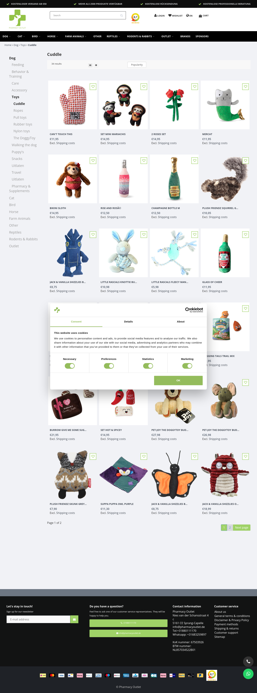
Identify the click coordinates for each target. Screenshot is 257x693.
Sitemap (219, 637)
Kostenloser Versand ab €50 (28, 3)
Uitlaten (18, 165)
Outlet (168, 36)
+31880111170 (128, 622)
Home (8, 45)
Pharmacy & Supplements (19, 188)
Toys (23, 45)
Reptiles (114, 36)
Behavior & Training (19, 74)
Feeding (18, 64)
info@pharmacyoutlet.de (128, 633)
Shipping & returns (226, 628)
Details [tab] (128, 321)
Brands (185, 36)
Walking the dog (24, 145)
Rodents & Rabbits (141, 36)
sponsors (202, 36)
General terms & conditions (232, 616)
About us (220, 612)
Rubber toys (22, 124)
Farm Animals (76, 36)
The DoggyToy (24, 138)
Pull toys (19, 117)
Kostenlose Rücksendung (161, 3)
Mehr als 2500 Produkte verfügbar (100, 3)
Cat (22, 36)
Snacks (17, 158)
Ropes (18, 110)
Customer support (226, 633)
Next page (241, 527)
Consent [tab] (76, 321)
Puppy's (18, 151)
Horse (53, 36)
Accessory (19, 90)
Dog (8, 36)
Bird (37, 36)
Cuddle (32, 45)
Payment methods (226, 624)
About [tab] (181, 321)
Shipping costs (65, 143)
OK (178, 380)
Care (15, 83)
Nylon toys (21, 131)
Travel (16, 172)
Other (97, 36)
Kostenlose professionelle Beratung (227, 3)
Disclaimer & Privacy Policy (231, 620)
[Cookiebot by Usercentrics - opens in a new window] (188, 310)
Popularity (137, 64)
